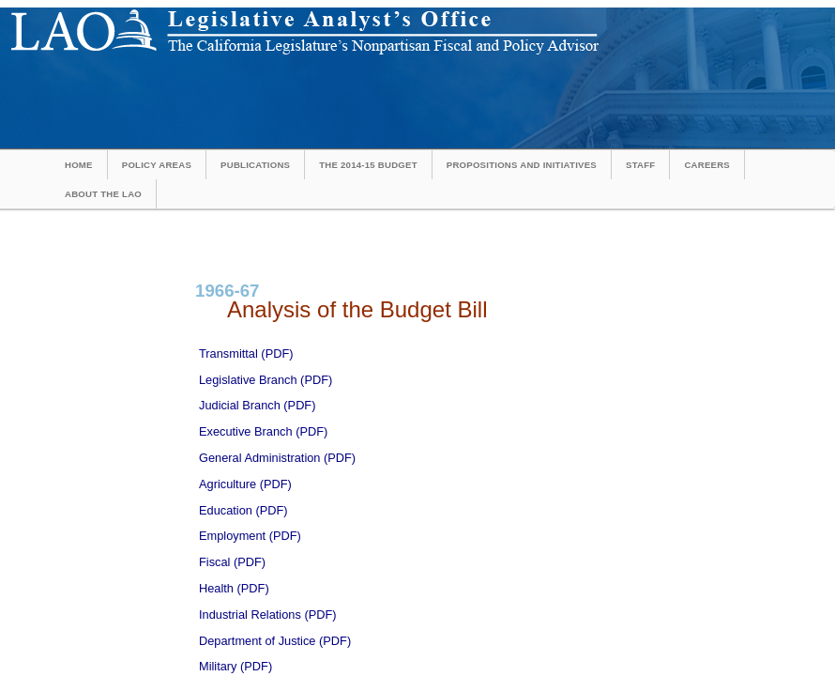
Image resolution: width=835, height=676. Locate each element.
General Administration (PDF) (277, 458)
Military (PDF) (235, 666)
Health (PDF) (234, 588)
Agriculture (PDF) (245, 484)
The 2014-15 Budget (368, 165)
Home (79, 165)
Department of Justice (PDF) (275, 641)
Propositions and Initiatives (522, 165)
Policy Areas (156, 165)
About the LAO (103, 194)
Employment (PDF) (250, 536)
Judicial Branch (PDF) (257, 405)
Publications (255, 165)
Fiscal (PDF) (232, 562)
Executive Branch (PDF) (263, 431)
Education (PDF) (243, 510)
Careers (707, 165)
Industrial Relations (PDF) (268, 614)
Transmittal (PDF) (246, 353)
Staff (640, 165)
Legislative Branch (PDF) (265, 380)
